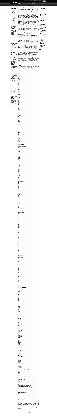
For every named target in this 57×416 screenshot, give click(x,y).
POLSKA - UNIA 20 (42, 43)
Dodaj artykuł (45, 1)
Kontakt (28, 411)
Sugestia (40, 42)
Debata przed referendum (42, 18)
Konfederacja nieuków (42, 20)
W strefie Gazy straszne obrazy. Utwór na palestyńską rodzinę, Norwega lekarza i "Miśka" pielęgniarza (43, 25)
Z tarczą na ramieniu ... (42, 12)
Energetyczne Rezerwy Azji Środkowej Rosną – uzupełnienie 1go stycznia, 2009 (43, 40)
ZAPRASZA (30, 0)
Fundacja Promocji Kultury (28, 412)
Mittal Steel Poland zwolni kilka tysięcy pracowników (43, 27)
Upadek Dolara (41, 29)
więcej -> (40, 49)
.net (26, 0)
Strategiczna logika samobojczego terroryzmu (42, 37)
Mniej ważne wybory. (42, 35)
